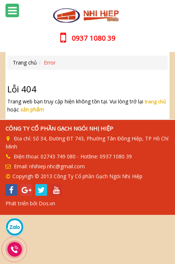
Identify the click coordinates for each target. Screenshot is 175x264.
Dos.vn (47, 203)
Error (50, 62)
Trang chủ (25, 62)
